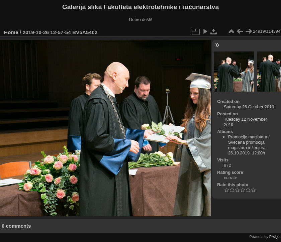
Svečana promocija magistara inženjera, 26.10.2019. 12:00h (247, 147)
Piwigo (274, 237)
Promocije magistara (247, 136)
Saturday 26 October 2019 (249, 106)
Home (11, 32)
